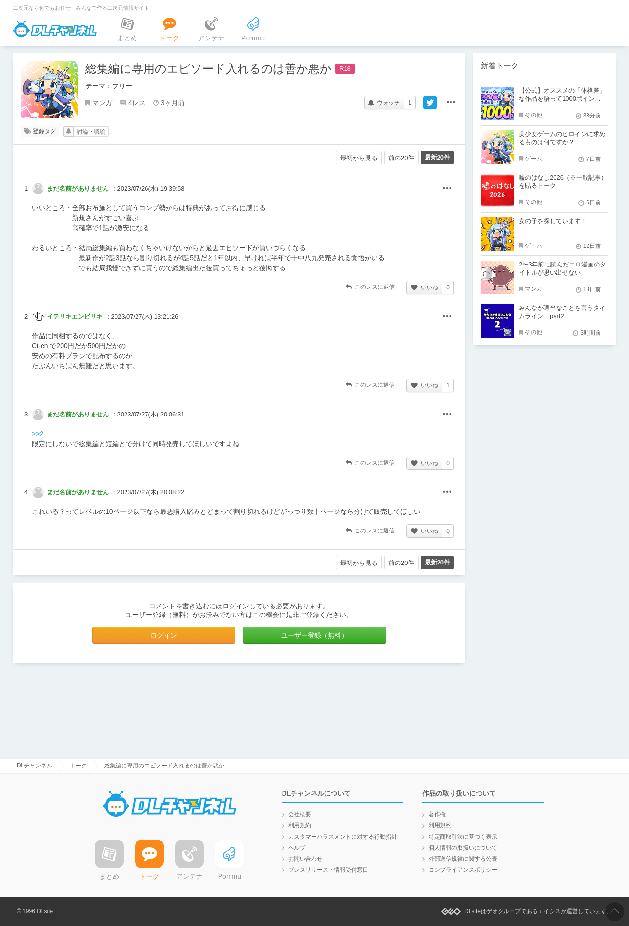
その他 (447, 188)
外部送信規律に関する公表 (463, 858)
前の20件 (401, 157)
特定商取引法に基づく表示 (463, 836)
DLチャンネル (55, 29)
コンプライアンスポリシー (463, 869)
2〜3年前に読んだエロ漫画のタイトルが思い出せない (562, 268)
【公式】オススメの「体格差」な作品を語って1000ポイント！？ (562, 98)
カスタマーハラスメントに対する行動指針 (342, 836)
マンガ (102, 102)
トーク (78, 765)
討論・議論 (91, 131)
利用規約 (299, 825)
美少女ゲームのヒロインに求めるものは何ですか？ (562, 138)
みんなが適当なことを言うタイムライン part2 (562, 311)
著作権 (437, 814)
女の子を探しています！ (553, 220)
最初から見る (358, 157)
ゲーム (533, 158)
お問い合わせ (305, 858)
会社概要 (299, 814)
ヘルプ (296, 847)
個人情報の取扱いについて (463, 847)
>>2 (37, 433)
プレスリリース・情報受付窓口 (328, 869)
